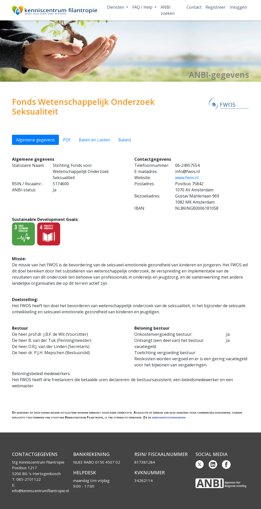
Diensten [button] (116, 7)
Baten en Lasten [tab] (94, 140)
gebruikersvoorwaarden (168, 417)
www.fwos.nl (187, 177)
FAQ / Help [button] (142, 7)
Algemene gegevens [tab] (35, 140)
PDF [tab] (67, 140)
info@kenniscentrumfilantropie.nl (40, 490)
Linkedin (213, 464)
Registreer (215, 7)
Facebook (226, 464)
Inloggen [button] (238, 7)
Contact (194, 7)
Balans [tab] (124, 140)
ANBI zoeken (168, 10)
